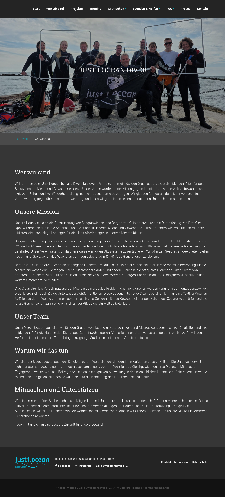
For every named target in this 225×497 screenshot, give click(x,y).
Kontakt (166, 462)
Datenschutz (200, 462)
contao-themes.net (157, 487)
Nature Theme (131, 487)
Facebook (63, 466)
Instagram (83, 466)
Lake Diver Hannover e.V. (112, 466)
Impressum (181, 462)
